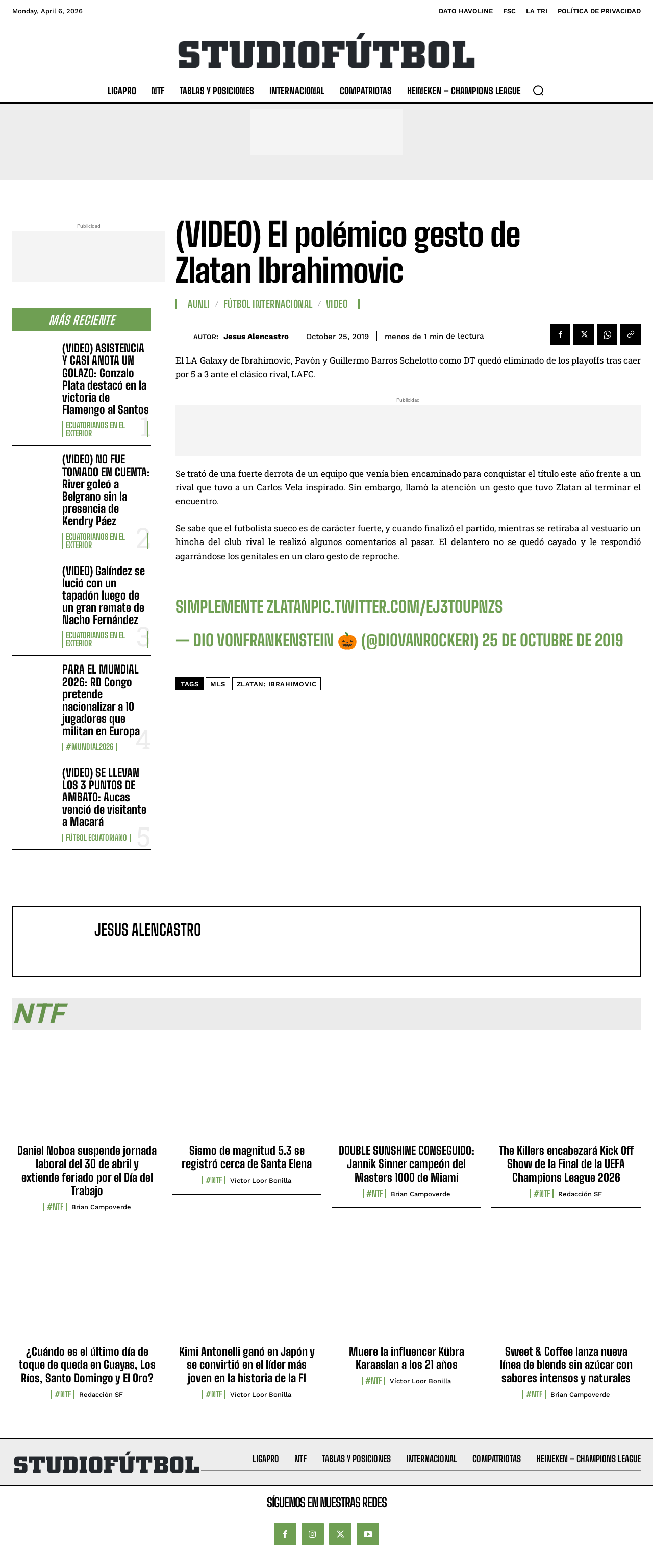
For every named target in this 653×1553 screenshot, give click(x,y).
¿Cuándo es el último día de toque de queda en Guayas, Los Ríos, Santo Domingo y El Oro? (87, 1364)
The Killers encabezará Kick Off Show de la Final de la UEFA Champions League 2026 (566, 1164)
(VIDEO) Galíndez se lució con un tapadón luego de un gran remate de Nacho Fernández (103, 595)
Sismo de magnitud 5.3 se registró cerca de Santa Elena (247, 1157)
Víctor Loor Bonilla (260, 1180)
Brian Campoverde (101, 1207)
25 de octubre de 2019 (552, 640)
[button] (538, 90)
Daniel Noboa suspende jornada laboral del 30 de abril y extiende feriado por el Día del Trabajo (87, 1171)
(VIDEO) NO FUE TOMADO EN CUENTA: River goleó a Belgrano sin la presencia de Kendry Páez (106, 490)
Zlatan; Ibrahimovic (277, 684)
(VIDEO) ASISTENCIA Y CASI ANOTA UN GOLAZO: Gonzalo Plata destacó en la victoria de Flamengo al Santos (105, 379)
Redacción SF (580, 1194)
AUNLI (199, 304)
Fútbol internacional (268, 304)
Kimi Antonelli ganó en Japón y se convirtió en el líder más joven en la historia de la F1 (247, 1364)
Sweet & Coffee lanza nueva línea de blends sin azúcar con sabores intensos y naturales (566, 1364)
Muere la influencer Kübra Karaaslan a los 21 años (406, 1357)
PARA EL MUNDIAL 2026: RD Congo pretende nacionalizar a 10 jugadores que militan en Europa (101, 700)
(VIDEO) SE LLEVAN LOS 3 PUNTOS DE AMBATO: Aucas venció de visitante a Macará (104, 797)
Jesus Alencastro (256, 336)
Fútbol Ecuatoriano (96, 838)
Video (337, 304)
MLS (217, 684)
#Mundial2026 (89, 747)
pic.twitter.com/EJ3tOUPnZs (407, 606)
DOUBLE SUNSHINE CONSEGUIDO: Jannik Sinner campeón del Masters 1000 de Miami (406, 1164)
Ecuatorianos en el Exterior (95, 429)
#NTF (55, 1207)
